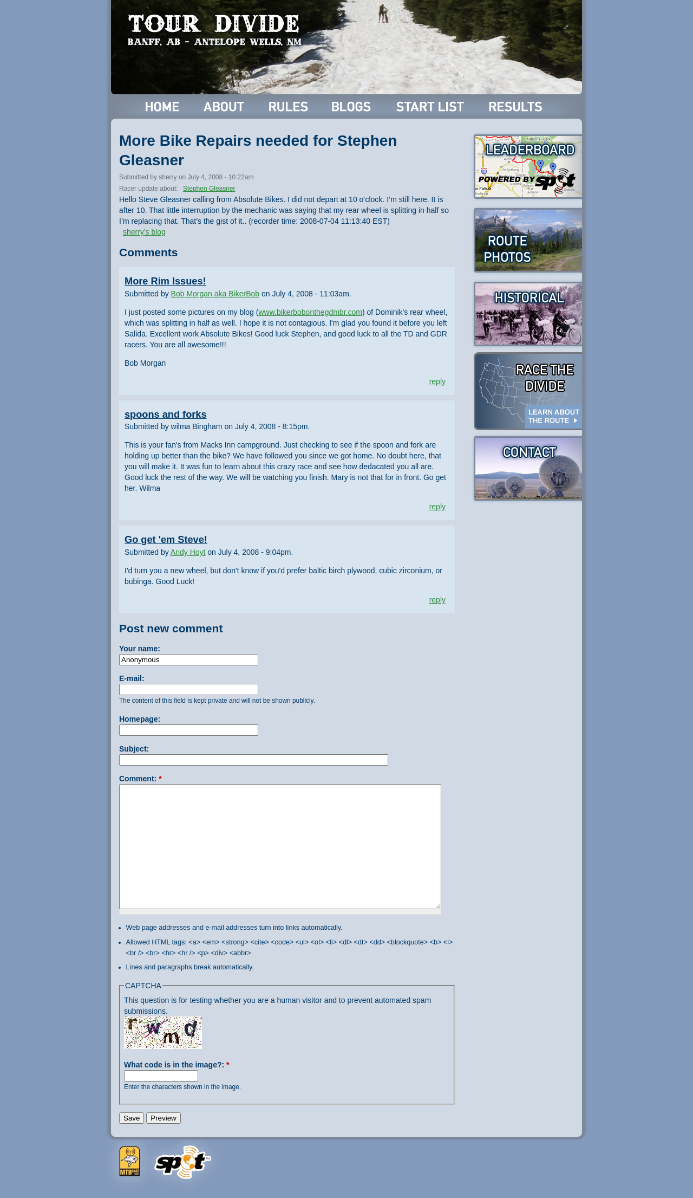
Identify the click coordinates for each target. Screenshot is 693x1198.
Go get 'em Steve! (166, 539)
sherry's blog (144, 232)
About (225, 106)
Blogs (353, 106)
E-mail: (132, 678)
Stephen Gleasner (209, 188)
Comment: (140, 778)
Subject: (134, 748)
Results (517, 106)
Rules (289, 106)
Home (162, 106)
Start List (431, 106)
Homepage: (139, 719)
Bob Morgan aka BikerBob (215, 293)
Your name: (139, 648)
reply (437, 381)
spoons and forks (166, 414)
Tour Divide (218, 29)
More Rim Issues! (165, 281)
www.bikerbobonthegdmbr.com (310, 312)
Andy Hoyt (188, 552)
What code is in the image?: (176, 1064)
